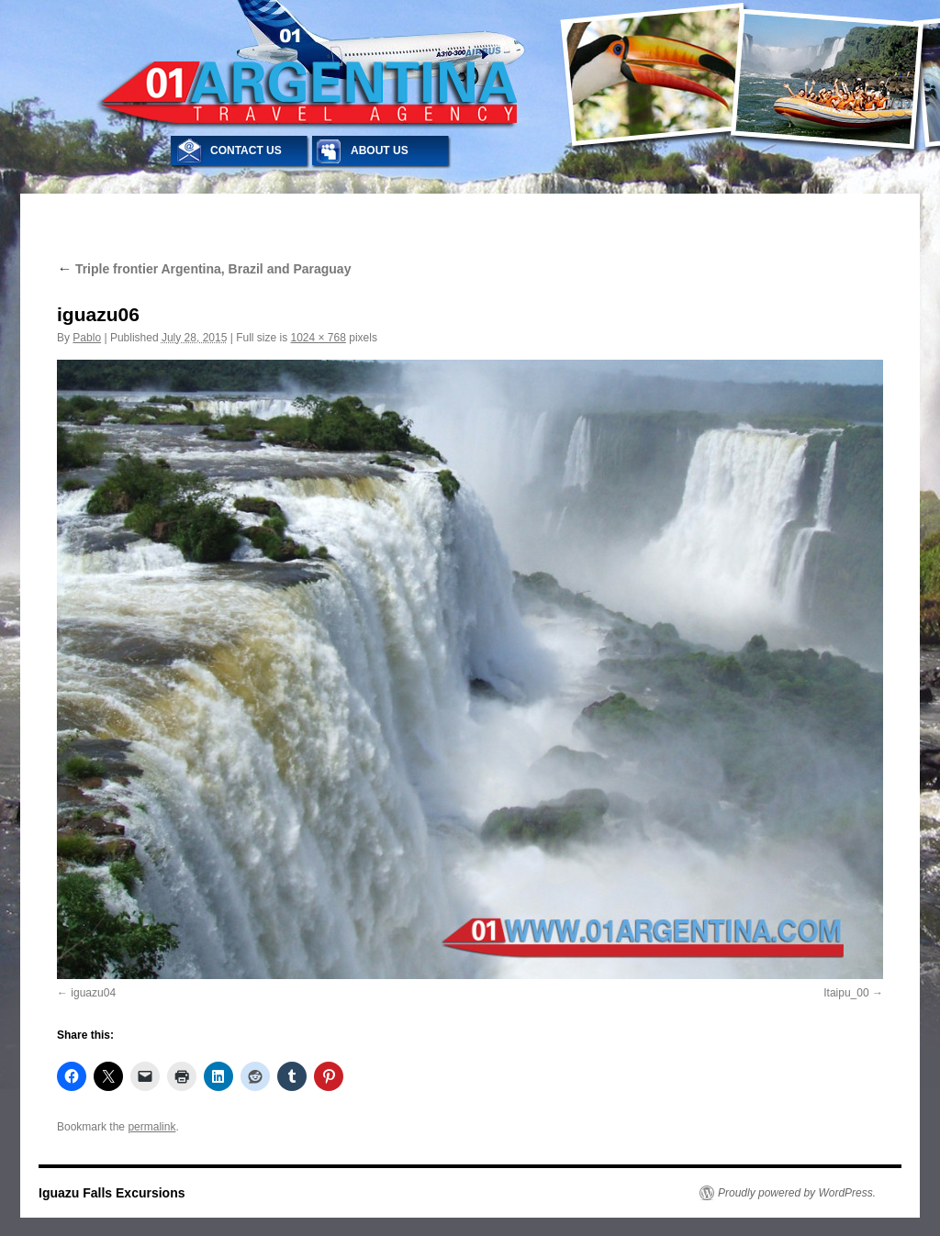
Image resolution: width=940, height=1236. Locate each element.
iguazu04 (93, 992)
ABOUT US (379, 150)
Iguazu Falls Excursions (112, 1193)
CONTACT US (246, 150)
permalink (151, 1126)
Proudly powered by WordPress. (797, 1192)
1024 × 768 (317, 337)
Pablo (87, 337)
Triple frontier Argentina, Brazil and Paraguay (204, 269)
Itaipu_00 (845, 992)
